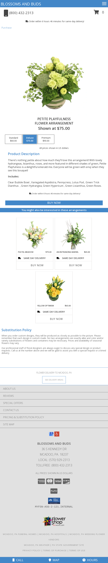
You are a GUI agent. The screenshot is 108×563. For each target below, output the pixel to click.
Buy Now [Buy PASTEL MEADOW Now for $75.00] (37, 265)
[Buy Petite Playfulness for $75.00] (54, 202)
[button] (99, 13)
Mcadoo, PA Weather (37, 545)
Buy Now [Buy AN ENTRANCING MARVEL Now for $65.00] (75, 265)
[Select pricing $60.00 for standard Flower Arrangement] (13, 139)
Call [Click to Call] (18, 560)
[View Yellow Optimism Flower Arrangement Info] (54, 288)
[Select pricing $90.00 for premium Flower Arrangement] (46, 139)
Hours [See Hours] (90, 560)
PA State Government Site (68, 545)
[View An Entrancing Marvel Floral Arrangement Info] (73, 234)
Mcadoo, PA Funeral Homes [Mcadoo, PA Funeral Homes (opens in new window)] (20, 534)
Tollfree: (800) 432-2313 (54, 465)
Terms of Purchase (55, 550)
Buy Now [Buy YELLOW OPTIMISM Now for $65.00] (56, 319)
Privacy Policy (31, 550)
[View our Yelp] (56, 435)
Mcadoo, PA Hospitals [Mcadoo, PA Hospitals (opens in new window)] (53, 534)
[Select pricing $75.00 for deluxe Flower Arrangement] (30, 139)
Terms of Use (77, 550)
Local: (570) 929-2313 (54, 460)
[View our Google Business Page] (51, 435)
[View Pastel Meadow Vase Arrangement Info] (35, 234)
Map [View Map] (54, 560)
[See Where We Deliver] (54, 379)
